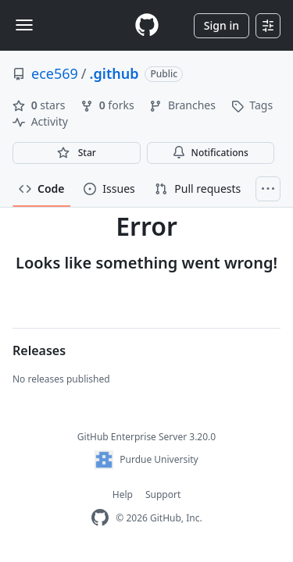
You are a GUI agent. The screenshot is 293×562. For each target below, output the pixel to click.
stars (40, 105)
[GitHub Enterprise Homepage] (100, 518)
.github (114, 73)
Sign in (221, 25)
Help (123, 494)
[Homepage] (146, 25)
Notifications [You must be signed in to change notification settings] (210, 152)
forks (108, 105)
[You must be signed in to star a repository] (77, 153)
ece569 (54, 73)
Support (162, 494)
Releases (39, 350)
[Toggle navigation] (24, 25)
